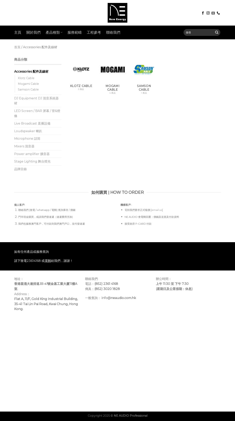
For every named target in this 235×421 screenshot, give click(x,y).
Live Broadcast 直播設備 (32, 123)
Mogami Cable (28, 84)
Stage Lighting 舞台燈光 (32, 161)
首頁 (17, 47)
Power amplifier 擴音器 (32, 154)
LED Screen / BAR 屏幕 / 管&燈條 (37, 113)
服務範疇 (75, 32)
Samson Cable (28, 89)
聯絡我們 (113, 32)
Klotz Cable (26, 78)
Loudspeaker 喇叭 (28, 131)
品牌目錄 (20, 169)
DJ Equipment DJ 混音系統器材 (36, 100)
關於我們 (33, 32)
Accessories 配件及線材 (31, 71)
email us (157, 209)
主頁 (17, 32)
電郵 (127, 209)
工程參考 (94, 32)
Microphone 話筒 (27, 138)
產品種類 (54, 32)
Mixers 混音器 (24, 146)
